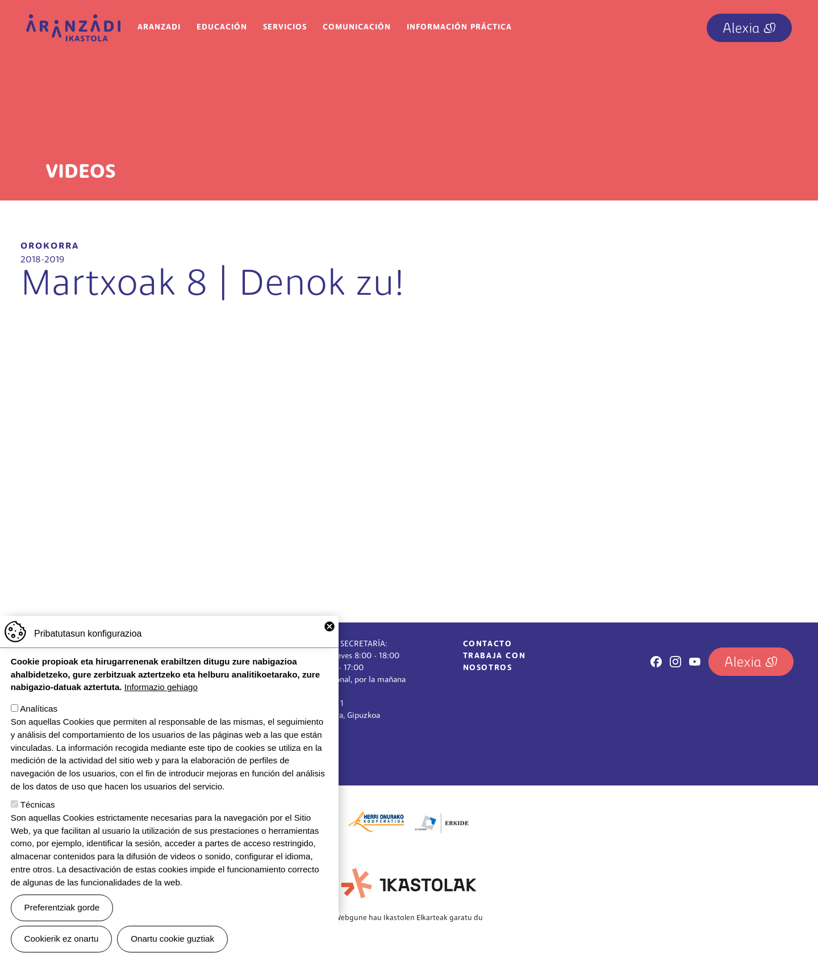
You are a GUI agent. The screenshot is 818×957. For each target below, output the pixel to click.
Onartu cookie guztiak (172, 938)
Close (329, 626)
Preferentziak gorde (62, 907)
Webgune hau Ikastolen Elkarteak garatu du (409, 918)
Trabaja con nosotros (494, 662)
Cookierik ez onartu (61, 938)
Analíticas (38, 708)
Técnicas (37, 804)
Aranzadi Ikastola (73, 22)
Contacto (487, 644)
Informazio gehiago (161, 687)
